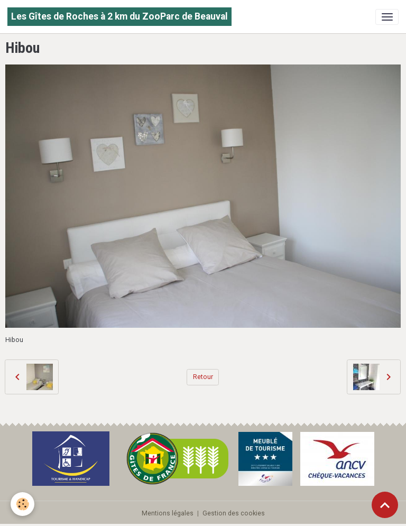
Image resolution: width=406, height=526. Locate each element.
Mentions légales (167, 513)
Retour (203, 377)
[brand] (119, 16)
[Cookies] (22, 504)
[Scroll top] (385, 505)
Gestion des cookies (233, 513)
